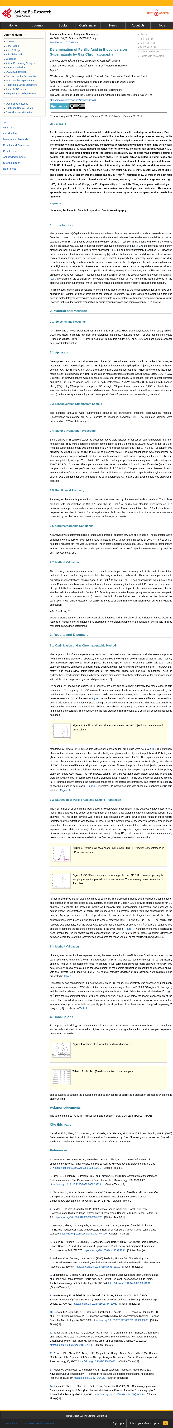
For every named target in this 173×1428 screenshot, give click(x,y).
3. (51, 1192)
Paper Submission (15, 67)
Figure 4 (129, 928)
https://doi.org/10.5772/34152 (89, 1377)
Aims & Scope (12, 50)
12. (51, 1353)
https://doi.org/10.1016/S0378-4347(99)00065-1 (119, 1394)
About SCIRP (80, 1416)
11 (63, 294)
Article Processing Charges (19, 63)
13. (51, 1369)
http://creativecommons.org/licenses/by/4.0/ (73, 100)
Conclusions (10, 151)
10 (52, 278)
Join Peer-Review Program (39, 1423)
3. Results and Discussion (70, 634)
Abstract (143, 34)
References (59, 1150)
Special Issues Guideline (18, 112)
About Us (138, 25)
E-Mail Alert (12, 1423)
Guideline (10, 58)
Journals (38, 25)
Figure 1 (96, 698)
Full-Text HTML (147, 43)
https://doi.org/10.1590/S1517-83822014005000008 (120, 1320)
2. (51, 1176)
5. (51, 1225)
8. (51, 1274)
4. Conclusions (61, 1017)
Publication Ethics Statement (20, 84)
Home (13, 25)
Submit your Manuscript (142, 1423)
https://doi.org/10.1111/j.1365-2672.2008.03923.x (76, 1184)
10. (51, 1312)
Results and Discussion (16, 145)
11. (51, 1332)
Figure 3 (65, 790)
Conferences (88, 25)
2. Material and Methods (68, 311)
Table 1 (68, 976)
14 (133, 706)
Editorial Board (13, 54)
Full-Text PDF (146, 38)
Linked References (149, 51)
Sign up (117, 1423)
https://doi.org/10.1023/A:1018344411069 (95, 1303)
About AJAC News (15, 89)
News (113, 25)
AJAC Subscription (15, 71)
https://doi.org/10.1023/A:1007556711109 (98, 1266)
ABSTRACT (59, 124)
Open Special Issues (16, 103)
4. (51, 1209)
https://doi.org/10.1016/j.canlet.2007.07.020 (83, 1233)
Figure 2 (90, 786)
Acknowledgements (65, 1107)
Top (5, 122)
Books (63, 25)
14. (51, 1386)
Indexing (9, 41)
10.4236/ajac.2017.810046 (64, 42)
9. (51, 1295)
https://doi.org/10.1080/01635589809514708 (78, 1217)
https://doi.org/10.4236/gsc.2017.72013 (71, 1345)
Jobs (161, 25)
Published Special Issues (18, 108)
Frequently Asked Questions (20, 93)
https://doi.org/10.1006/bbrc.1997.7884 (104, 1250)
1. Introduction (61, 225)
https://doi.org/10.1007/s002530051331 (129, 1283)
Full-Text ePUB (147, 47)
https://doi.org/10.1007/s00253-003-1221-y (78, 1167)
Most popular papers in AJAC (20, 80)
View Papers (12, 45)
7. (51, 1258)
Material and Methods (15, 139)
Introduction (10, 133)
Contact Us (102, 1416)
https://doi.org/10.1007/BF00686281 (97, 1361)
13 (109, 679)
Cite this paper (61, 1124)
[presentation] (60, 611)
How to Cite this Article (151, 56)
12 (161, 662)
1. (51, 1159)
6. (51, 1242)
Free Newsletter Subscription (20, 76)
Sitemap (91, 1416)
